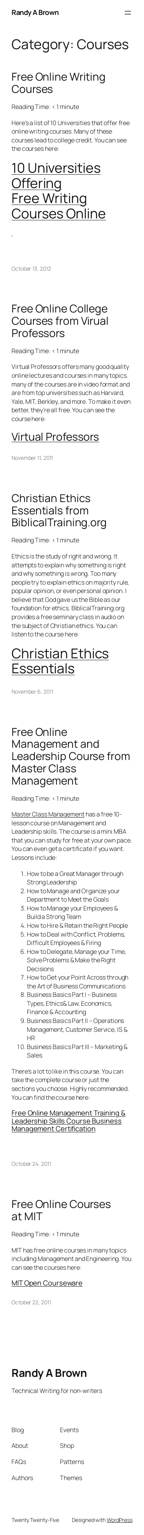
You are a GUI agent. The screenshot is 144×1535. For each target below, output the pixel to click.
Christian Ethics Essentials (60, 661)
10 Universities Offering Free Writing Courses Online (59, 191)
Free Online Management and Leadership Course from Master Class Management (71, 756)
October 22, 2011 (31, 1302)
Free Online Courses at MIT (61, 1210)
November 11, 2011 (32, 457)
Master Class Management (48, 814)
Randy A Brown (35, 12)
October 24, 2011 (31, 1163)
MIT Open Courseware (47, 1282)
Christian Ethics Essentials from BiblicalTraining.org (59, 510)
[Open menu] (127, 12)
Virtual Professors (55, 436)
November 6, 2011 (32, 691)
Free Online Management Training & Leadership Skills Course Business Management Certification (69, 1120)
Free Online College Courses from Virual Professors (60, 320)
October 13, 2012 (31, 268)
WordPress (119, 1519)
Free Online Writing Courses (59, 83)
